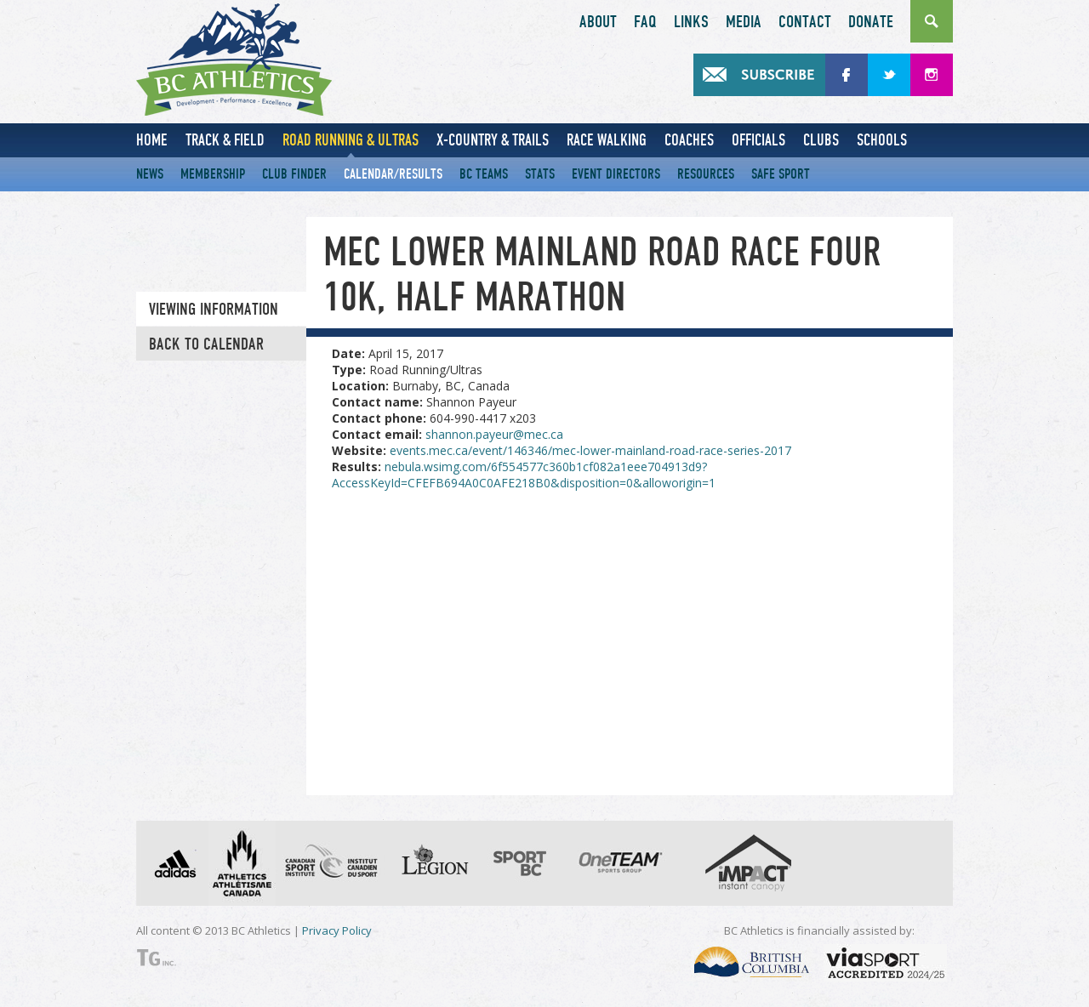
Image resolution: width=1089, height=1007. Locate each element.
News (149, 174)
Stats (540, 174)
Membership (212, 174)
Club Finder (294, 174)
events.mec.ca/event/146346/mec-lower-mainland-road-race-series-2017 (590, 450)
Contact (804, 22)
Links (691, 22)
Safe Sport (780, 174)
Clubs (821, 140)
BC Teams (483, 174)
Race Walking (607, 140)
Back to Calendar (206, 344)
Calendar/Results (393, 174)
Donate (870, 22)
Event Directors (616, 174)
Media (743, 22)
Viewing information (213, 309)
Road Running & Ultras (350, 140)
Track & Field (225, 140)
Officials (758, 140)
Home (152, 140)
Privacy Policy (337, 930)
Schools (882, 140)
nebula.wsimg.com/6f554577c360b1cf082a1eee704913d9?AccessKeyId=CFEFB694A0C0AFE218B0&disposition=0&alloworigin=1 (524, 474)
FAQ (645, 22)
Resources (705, 174)
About (598, 22)
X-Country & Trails (492, 140)
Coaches (689, 140)
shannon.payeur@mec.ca (494, 434)
